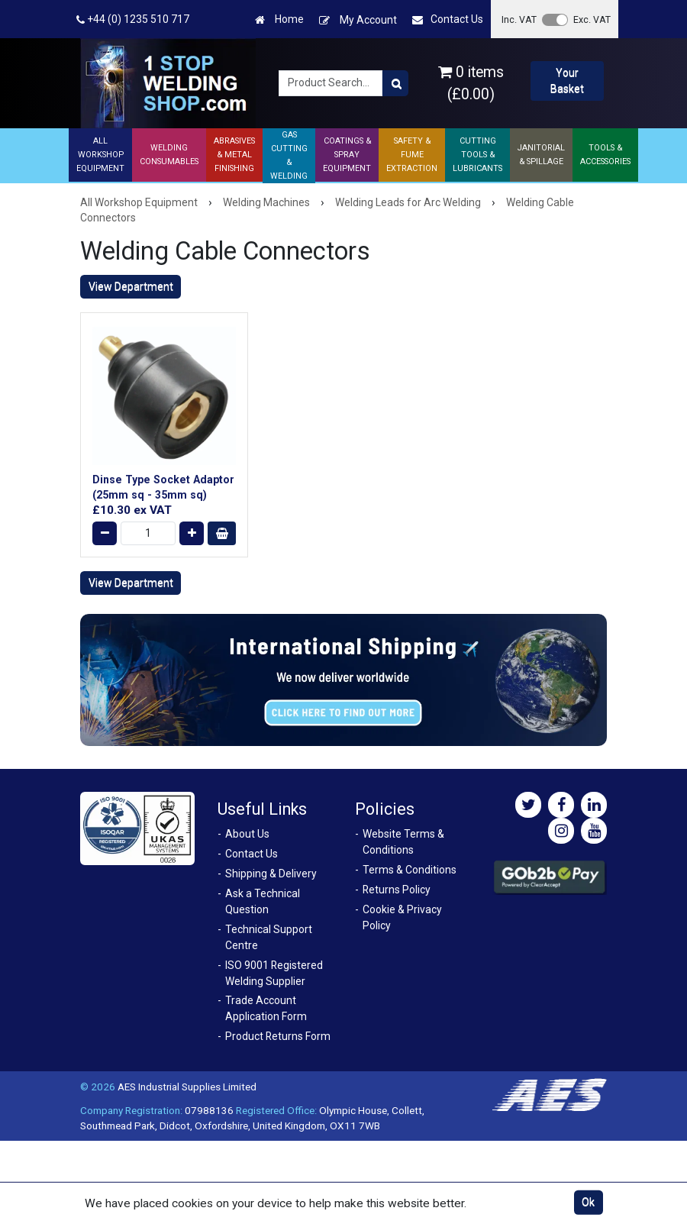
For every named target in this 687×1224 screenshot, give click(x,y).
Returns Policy (397, 889)
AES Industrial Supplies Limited (187, 1086)
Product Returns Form (278, 1036)
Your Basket (567, 80)
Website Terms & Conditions (403, 842)
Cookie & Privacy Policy (402, 917)
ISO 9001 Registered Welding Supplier (274, 973)
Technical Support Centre (268, 937)
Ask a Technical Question (262, 901)
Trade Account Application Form (266, 1008)
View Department (131, 286)
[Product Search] (395, 83)
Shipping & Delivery (271, 873)
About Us (247, 834)
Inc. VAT (519, 19)
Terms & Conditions (409, 870)
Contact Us (447, 19)
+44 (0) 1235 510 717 (132, 19)
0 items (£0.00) (471, 83)
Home (279, 19)
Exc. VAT (592, 19)
